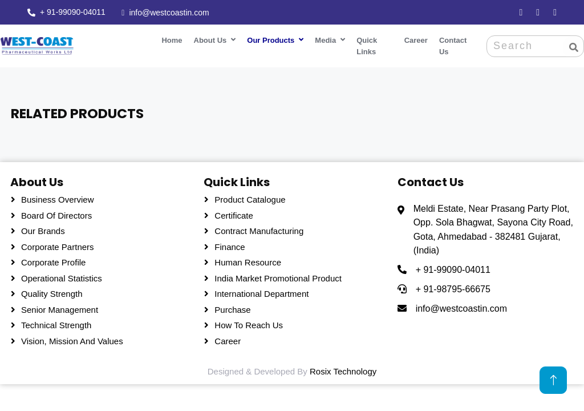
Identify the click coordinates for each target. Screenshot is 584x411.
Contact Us (451, 44)
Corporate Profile (53, 260)
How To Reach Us (248, 323)
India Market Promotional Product (278, 276)
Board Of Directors (56, 213)
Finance (229, 244)
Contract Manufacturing (258, 229)
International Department (261, 292)
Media (322, 38)
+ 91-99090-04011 (73, 11)
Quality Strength (52, 292)
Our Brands (43, 229)
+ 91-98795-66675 (453, 287)
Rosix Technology (343, 369)
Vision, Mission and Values (72, 339)
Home (169, 38)
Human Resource (247, 260)
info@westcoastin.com (169, 12)
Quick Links (364, 44)
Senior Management (59, 307)
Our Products (267, 38)
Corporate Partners (57, 244)
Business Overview (57, 198)
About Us (207, 38)
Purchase (232, 307)
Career (414, 38)
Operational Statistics (61, 276)
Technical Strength (56, 323)
